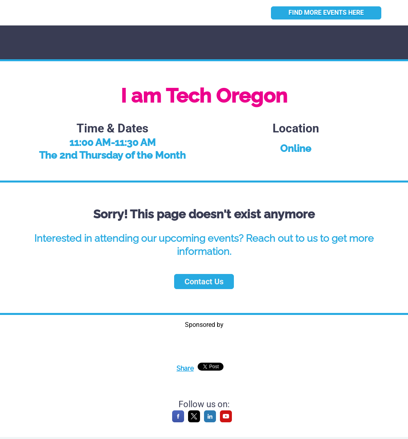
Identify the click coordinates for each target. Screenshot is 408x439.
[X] (194, 420)
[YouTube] (226, 420)
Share (185, 368)
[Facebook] (178, 420)
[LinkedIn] (210, 420)
